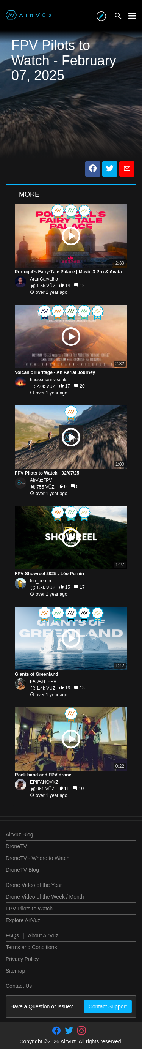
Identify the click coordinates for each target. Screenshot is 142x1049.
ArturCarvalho (44, 279)
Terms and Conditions (31, 947)
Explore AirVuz (23, 920)
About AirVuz (43, 935)
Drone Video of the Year (34, 885)
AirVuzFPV (41, 480)
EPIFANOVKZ (44, 782)
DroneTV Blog (22, 870)
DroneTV (16, 846)
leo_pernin (40, 581)
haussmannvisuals (48, 379)
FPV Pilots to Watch (29, 908)
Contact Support (108, 1006)
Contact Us (19, 986)
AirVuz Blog (19, 834)
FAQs (12, 935)
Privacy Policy (22, 959)
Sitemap (15, 971)
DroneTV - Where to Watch (37, 858)
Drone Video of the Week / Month (45, 897)
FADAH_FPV (43, 681)
